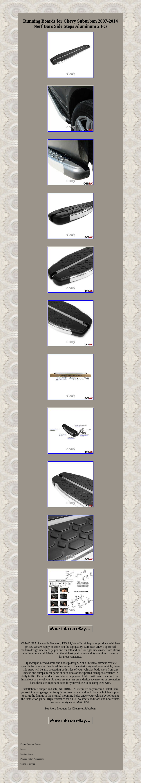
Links (22, 749)
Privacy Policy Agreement (32, 759)
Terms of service (27, 764)
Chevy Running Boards (30, 744)
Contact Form (26, 754)
